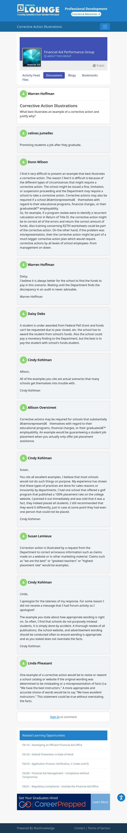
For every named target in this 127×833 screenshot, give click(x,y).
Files (25, 80)
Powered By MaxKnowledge (35, 828)
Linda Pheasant (40, 663)
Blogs (72, 75)
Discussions (54, 75)
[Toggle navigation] (105, 26)
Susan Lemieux (40, 536)
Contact (79, 828)
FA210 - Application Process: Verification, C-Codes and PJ (55, 763)
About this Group (57, 56)
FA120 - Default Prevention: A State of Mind (47, 754)
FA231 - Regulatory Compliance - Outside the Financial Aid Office (60, 786)
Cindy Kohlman (40, 360)
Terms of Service (99, 828)
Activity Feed (31, 75)
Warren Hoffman (41, 93)
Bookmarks (90, 75)
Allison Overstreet (42, 407)
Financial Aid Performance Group (69, 52)
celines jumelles (40, 133)
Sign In (55, 717)
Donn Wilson (38, 162)
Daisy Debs (36, 313)
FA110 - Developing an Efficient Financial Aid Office (52, 745)
